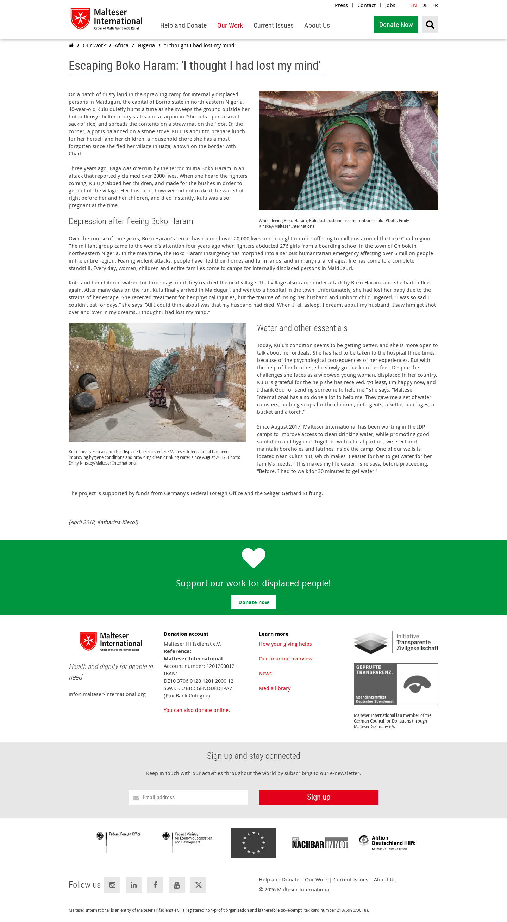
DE (424, 4)
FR (435, 4)
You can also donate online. (197, 709)
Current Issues (350, 879)
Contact (366, 4)
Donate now (253, 602)
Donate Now (396, 24)
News (265, 673)
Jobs (390, 4)
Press (341, 4)
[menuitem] (183, 25)
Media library (274, 688)
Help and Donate (279, 879)
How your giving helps (285, 643)
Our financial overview (285, 658)
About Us (385, 879)
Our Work (316, 879)
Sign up (318, 797)
